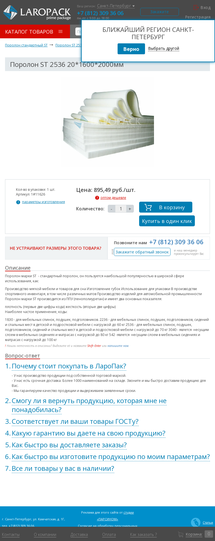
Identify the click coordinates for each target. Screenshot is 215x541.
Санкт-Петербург (116, 6)
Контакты (11, 534)
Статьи (202, 522)
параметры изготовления (43, 202)
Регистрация (198, 17)
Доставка (79, 534)
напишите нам (118, 346)
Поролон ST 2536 (69, 45)
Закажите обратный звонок (142, 252)
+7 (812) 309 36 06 (100, 13)
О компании (45, 534)
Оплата (109, 534)
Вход (202, 7)
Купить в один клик (167, 221)
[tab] (107, 365)
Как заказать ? (143, 534)
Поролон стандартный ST (26, 45)
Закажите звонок (159, 12)
